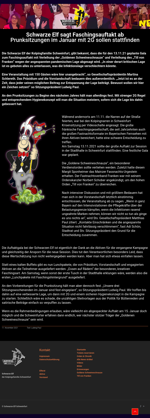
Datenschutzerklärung (49, 359)
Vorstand (43, 377)
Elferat (42, 371)
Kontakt (44, 350)
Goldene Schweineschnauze (89, 372)
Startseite (81, 349)
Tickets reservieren (85, 353)
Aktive (42, 374)
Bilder (79, 366)
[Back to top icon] (135, 411)
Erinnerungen (83, 369)
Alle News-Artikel (85, 359)
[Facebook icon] (140, 406)
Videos (80, 363)
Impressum (44, 356)
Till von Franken (84, 376)
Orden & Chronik (84, 356)
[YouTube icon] (144, 406)
